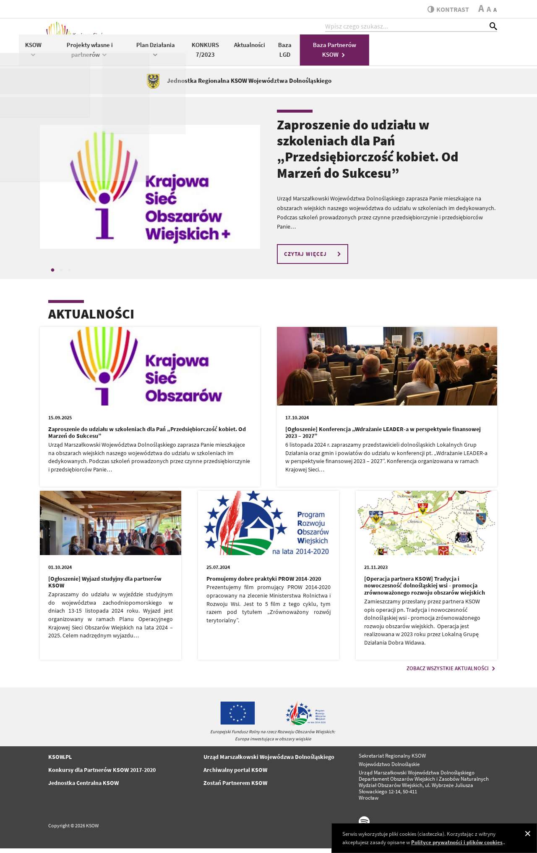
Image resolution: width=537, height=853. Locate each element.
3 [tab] (69, 275)
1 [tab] (52, 275)
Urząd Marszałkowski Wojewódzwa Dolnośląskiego (268, 761)
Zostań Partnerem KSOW (235, 787)
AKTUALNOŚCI (91, 319)
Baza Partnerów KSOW (462, 54)
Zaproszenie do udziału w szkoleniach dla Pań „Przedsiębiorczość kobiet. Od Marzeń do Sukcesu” (368, 153)
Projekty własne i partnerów (218, 54)
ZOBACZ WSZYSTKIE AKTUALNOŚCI (452, 673)
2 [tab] (61, 275)
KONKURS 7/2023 (333, 54)
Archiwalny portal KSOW (235, 774)
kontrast (446, 9)
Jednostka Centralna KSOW (83, 787)
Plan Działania (283, 53)
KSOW (162, 53)
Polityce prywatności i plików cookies (457, 842)
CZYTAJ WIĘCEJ (313, 258)
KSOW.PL (60, 761)
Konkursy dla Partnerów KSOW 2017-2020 (102, 774)
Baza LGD (413, 54)
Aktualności (378, 49)
